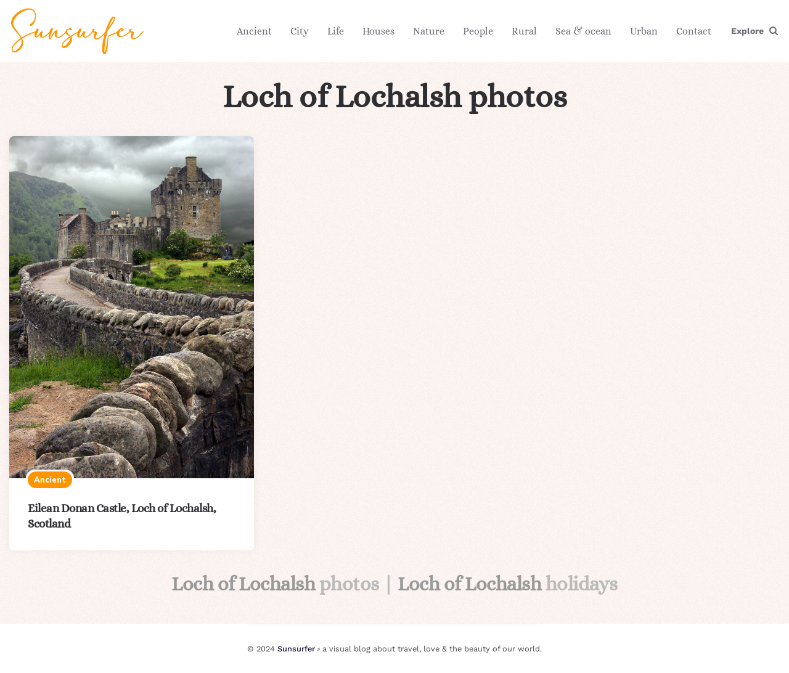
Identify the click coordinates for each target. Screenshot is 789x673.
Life (335, 31)
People (478, 31)
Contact (693, 31)
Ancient (254, 31)
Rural (524, 31)
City (299, 31)
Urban (644, 31)
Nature (428, 31)
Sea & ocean (583, 31)
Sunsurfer (296, 648)
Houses (378, 31)
